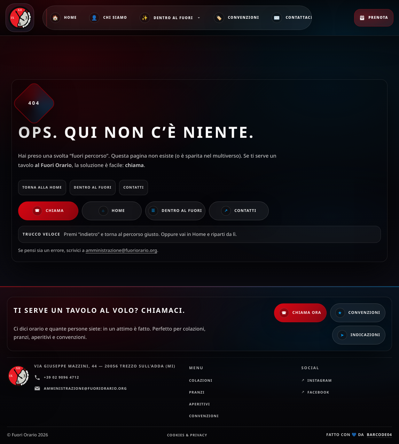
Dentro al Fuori (170, 18)
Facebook (318, 392)
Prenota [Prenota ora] (373, 18)
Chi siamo (108, 18)
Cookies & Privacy (187, 435)
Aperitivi (199, 404)
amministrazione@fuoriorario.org (121, 250)
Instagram (319, 380)
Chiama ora (300, 313)
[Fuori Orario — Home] (22, 17)
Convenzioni (236, 18)
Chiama (48, 211)
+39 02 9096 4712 (56, 377)
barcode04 (379, 434)
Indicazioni (358, 335)
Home (63, 18)
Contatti (238, 211)
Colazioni (200, 380)
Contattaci (292, 18)
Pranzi (197, 392)
